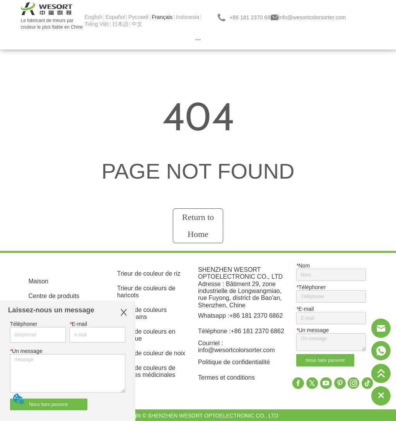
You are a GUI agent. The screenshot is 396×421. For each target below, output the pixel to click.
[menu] (198, 39)
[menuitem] (198, 39)
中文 (136, 24)
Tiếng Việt (97, 24)
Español (115, 17)
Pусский (138, 17)
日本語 (120, 24)
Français (162, 17)
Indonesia (188, 17)
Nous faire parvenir (48, 404)
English (93, 17)
